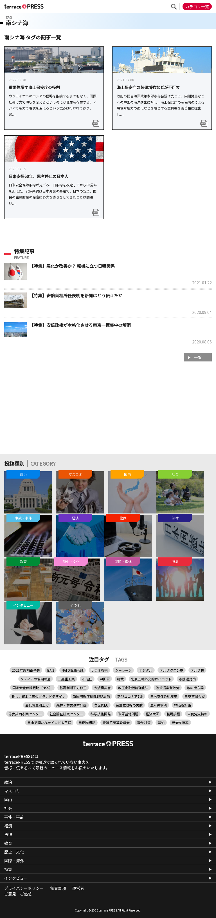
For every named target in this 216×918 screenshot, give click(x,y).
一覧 (198, 357)
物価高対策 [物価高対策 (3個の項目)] (182, 705)
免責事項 (58, 888)
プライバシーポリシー (24, 888)
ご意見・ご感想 (18, 894)
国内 (8, 799)
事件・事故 (14, 817)
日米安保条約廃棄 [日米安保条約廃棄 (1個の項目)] (163, 696)
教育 (8, 843)
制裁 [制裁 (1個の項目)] (120, 678)
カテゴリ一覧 (197, 6)
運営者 (78, 888)
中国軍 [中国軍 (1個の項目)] (105, 678)
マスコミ (12, 791)
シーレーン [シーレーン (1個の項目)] (123, 670)
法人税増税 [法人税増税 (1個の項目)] (158, 705)
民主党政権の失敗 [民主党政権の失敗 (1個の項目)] (129, 705)
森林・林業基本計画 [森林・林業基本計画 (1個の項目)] (71, 705)
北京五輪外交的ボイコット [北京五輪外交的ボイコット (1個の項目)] (151, 678)
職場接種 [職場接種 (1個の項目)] (173, 713)
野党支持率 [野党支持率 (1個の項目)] (180, 722)
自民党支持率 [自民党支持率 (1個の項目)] (197, 713)
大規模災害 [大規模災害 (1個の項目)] (102, 687)
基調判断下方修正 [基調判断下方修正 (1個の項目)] (73, 687)
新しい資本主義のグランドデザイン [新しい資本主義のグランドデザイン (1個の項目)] (39, 696)
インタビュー (16, 878)
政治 (8, 782)
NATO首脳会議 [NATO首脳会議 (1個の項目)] (73, 670)
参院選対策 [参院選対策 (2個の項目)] (187, 678)
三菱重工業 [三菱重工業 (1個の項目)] (66, 678)
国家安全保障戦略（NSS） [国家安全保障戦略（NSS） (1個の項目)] (32, 687)
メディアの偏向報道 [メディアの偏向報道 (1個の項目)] (36, 678)
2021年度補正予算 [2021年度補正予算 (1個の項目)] (26, 670)
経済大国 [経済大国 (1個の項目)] (152, 713)
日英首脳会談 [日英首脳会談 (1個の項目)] (194, 696)
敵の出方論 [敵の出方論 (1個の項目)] (195, 687)
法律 (8, 834)
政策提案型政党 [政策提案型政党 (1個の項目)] (167, 687)
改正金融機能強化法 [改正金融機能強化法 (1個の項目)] (133, 687)
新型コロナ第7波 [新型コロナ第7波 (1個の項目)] (130, 696)
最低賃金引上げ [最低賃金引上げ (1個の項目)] (37, 705)
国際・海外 (14, 860)
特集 (8, 869)
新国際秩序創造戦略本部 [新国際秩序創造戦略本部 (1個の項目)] (91, 696)
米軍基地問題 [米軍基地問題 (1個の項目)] (128, 713)
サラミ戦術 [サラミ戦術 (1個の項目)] (99, 670)
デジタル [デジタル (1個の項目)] (145, 670)
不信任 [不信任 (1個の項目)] (87, 678)
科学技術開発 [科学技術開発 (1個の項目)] (101, 713)
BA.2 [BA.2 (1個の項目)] (50, 670)
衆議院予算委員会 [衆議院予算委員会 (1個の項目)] (116, 722)
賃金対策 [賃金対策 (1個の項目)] (143, 722)
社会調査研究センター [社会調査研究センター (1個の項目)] (66, 713)
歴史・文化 (14, 852)
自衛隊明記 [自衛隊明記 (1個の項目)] (86, 722)
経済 (8, 825)
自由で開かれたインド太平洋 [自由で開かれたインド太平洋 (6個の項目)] (49, 722)
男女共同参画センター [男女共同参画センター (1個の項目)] (25, 713)
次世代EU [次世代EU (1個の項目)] (101, 705)
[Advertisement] (108, 410)
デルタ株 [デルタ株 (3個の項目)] (197, 670)
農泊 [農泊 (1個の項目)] (161, 722)
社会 (8, 808)
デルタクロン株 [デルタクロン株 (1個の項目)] (171, 670)
